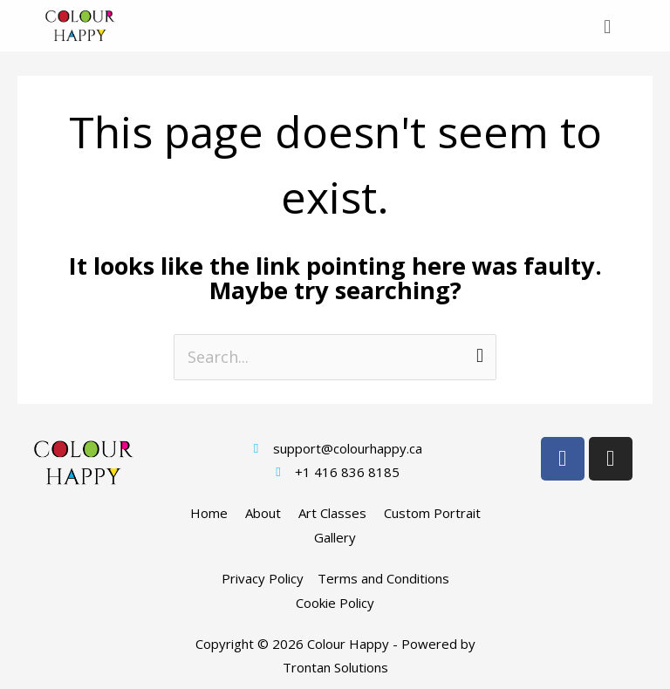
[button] (608, 26)
